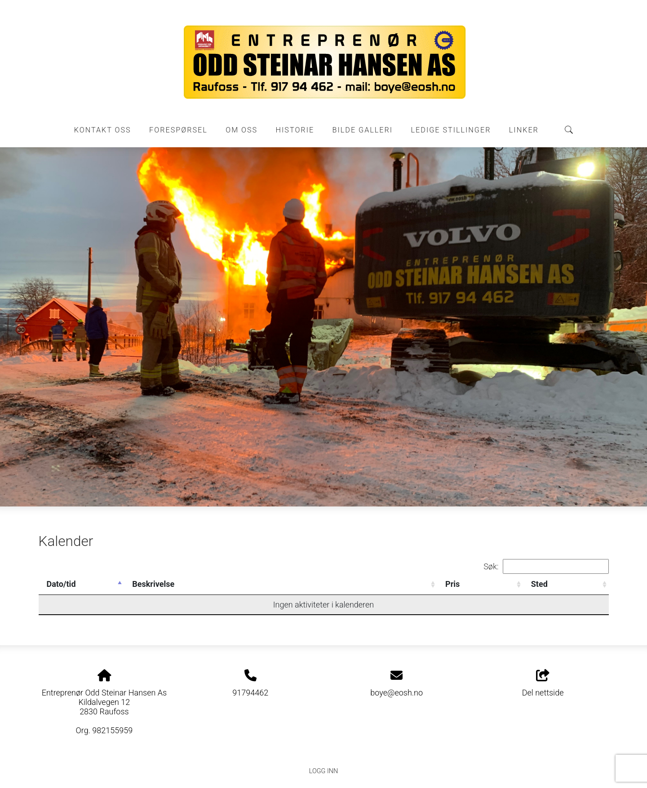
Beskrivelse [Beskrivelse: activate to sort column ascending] (153, 584)
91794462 (250, 692)
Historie (295, 130)
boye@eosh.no (396, 692)
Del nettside (543, 683)
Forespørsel (178, 130)
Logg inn (323, 771)
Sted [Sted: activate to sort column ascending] (539, 584)
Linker (524, 130)
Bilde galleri (362, 130)
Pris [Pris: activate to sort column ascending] (452, 584)
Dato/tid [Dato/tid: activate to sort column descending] (61, 584)
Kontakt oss (102, 130)
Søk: (545, 566)
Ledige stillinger (451, 130)
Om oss (241, 130)
